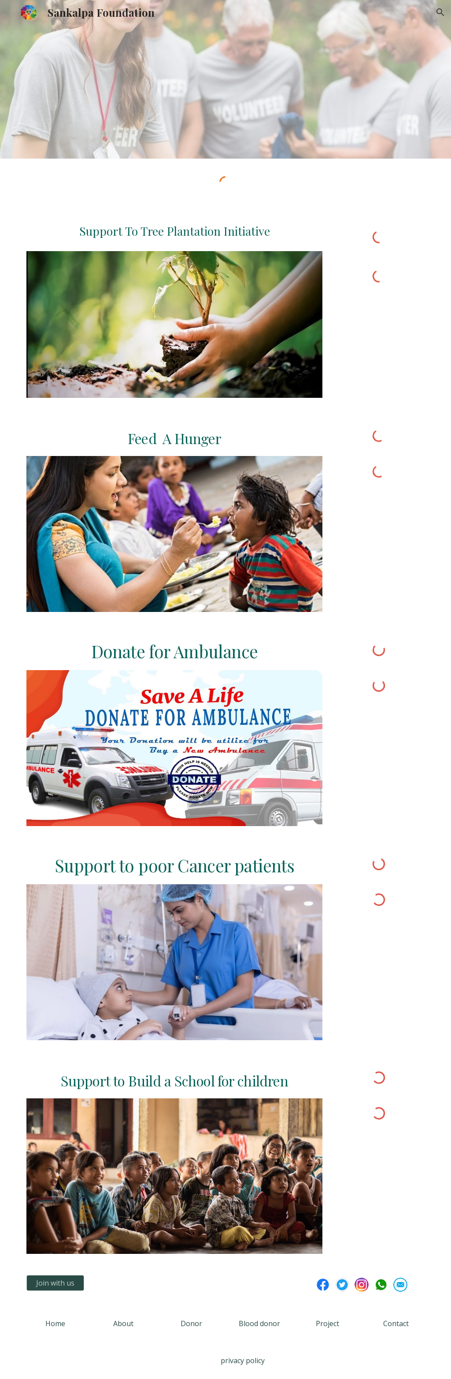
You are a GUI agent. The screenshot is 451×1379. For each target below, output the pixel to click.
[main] (174, 234)
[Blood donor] (259, 1323)
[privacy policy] (242, 1360)
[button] (440, 12)
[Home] (55, 1323)
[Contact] (396, 1323)
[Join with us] (55, 1283)
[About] (123, 1323)
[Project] (327, 1323)
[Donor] (191, 1323)
